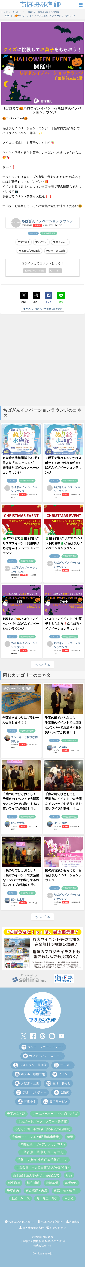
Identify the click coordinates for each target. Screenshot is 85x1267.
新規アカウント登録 (35, 271)
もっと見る (42, 664)
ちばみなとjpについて (19, 1221)
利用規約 (73, 1221)
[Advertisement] (42, 359)
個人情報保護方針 (31, 1227)
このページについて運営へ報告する (42, 309)
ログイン (55, 271)
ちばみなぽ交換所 (50, 1221)
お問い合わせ (56, 1227)
